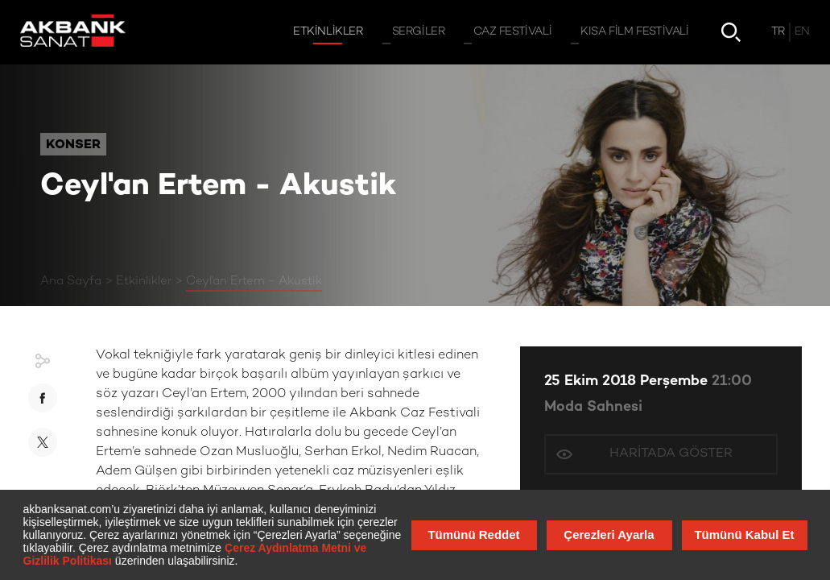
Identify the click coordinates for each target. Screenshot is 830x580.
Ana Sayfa (70, 281)
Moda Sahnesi (593, 407)
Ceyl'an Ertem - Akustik (254, 281)
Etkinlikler (143, 281)
